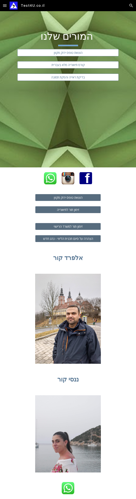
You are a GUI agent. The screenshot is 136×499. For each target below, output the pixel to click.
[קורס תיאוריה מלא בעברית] (68, 64)
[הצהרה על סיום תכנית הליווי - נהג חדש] (68, 238)
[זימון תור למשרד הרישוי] (68, 226)
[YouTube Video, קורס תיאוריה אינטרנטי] (68, 121)
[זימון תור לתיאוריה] (68, 209)
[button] (5, 5)
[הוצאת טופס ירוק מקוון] (68, 52)
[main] (68, 38)
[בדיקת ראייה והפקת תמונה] (68, 77)
